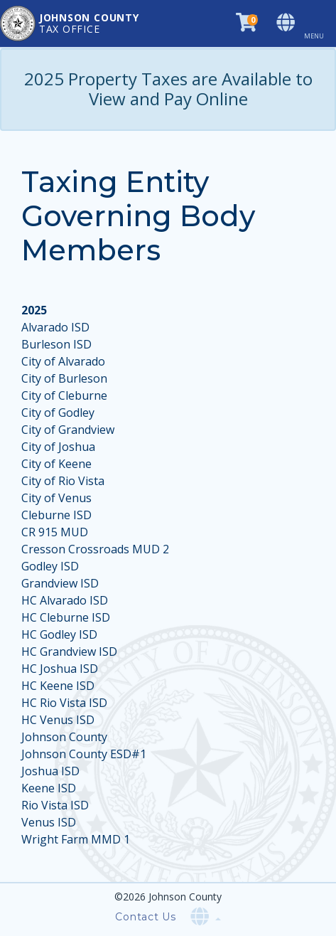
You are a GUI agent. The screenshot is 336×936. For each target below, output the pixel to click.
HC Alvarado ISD (64, 600)
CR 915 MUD (54, 532)
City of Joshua (58, 446)
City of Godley (57, 412)
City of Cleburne (64, 395)
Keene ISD (48, 788)
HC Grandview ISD (69, 651)
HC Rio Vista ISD (64, 703)
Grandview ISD (60, 583)
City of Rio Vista (62, 481)
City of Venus (56, 498)
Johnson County (64, 737)
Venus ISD (48, 822)
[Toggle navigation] (319, 23)
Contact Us (145, 916)
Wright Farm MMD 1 (75, 839)
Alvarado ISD (55, 327)
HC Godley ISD (59, 634)
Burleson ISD (56, 344)
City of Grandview (67, 429)
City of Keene (56, 464)
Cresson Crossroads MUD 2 (95, 549)
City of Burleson (64, 378)
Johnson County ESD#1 (83, 754)
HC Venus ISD (57, 720)
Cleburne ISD (56, 515)
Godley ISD (50, 566)
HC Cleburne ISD (65, 617)
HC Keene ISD (57, 685)
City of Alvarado (63, 361)
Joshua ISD (50, 771)
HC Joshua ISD (59, 668)
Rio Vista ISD (55, 805)
